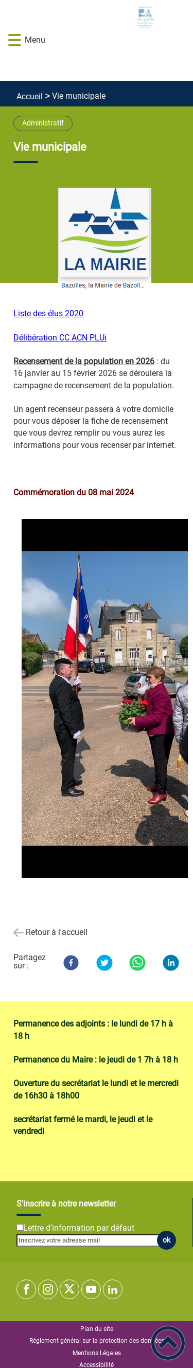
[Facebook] (71, 962)
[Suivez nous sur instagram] (48, 1289)
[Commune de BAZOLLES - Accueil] (112, 40)
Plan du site (96, 1329)
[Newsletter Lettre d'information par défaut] (19, 1227)
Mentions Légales (97, 1353)
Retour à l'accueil (56, 932)
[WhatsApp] (137, 963)
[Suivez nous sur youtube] (91, 1289)
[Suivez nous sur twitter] (69, 1289)
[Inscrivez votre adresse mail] (91, 1240)
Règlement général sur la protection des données (96, 1340)
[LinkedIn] (171, 963)
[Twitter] (104, 963)
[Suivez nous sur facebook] (26, 1289)
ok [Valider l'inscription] (166, 1240)
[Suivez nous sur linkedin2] (112, 1289)
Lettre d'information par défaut (78, 1228)
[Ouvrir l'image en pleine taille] (105, 239)
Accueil (29, 96)
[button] (14, 40)
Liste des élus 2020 (48, 313)
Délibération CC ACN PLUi (60, 338)
